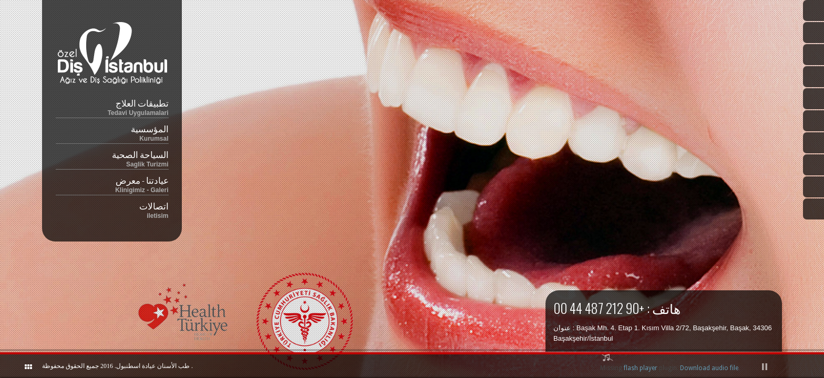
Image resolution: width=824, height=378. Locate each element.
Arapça (813, 54)
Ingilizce (813, 32)
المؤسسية (112, 132)
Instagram (813, 142)
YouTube (813, 164)
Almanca (813, 76)
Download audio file (709, 368)
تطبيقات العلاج (112, 106)
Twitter (813, 98)
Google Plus (813, 186)
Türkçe (813, 10)
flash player (640, 368)
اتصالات (112, 209)
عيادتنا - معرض (112, 183)
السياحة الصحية (112, 158)
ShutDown (13, 366)
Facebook (813, 120)
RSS (813, 208)
